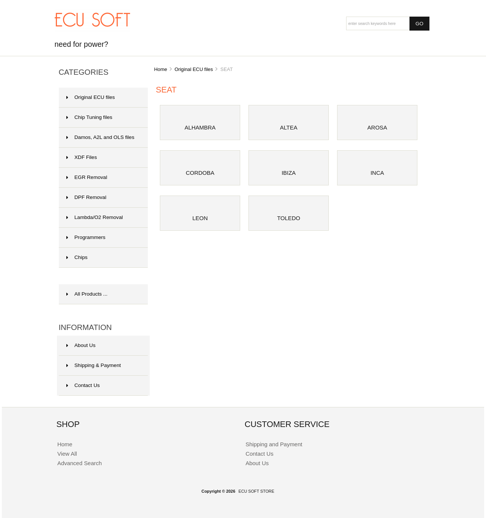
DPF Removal (86, 197)
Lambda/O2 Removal (94, 217)
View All (67, 453)
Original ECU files (194, 69)
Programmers (85, 237)
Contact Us (83, 385)
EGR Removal (86, 177)
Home (160, 69)
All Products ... (86, 294)
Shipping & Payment (93, 365)
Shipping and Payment (273, 444)
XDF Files (81, 157)
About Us (80, 345)
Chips (76, 257)
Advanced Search (79, 463)
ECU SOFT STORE (256, 491)
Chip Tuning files (89, 117)
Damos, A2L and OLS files (100, 137)
